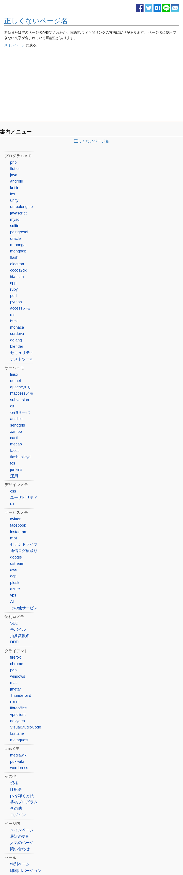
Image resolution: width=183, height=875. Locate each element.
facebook (18, 525)
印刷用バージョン (25, 870)
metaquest (19, 740)
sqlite (14, 226)
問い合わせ (20, 849)
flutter (15, 168)
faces (15, 450)
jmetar (15, 689)
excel (14, 702)
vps (13, 595)
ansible (16, 419)
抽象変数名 (20, 636)
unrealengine (21, 206)
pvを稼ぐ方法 (22, 796)
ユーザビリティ (24, 497)
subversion (19, 400)
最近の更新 (20, 836)
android (16, 181)
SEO (14, 623)
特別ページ (20, 864)
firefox (15, 657)
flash (14, 257)
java (13, 175)
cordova (17, 333)
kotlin (14, 188)
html (14, 321)
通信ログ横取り (24, 551)
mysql (15, 219)
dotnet (15, 381)
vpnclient (18, 714)
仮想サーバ (20, 412)
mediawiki (18, 755)
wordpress (19, 768)
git (12, 406)
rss (12, 315)
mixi (13, 538)
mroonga (18, 245)
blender (16, 346)
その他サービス (24, 608)
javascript (18, 213)
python (16, 302)
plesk (14, 582)
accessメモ (20, 308)
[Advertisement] (91, 85)
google (16, 557)
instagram (18, 532)
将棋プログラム (24, 802)
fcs (12, 463)
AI (12, 601)
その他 (16, 808)
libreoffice (18, 708)
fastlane (17, 733)
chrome (16, 664)
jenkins (16, 469)
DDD (14, 642)
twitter (15, 519)
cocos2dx (18, 270)
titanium (17, 276)
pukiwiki (17, 761)
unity (14, 200)
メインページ (14, 45)
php (13, 162)
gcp (13, 576)
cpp (13, 283)
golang (16, 340)
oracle (15, 238)
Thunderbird (20, 695)
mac (14, 683)
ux (12, 504)
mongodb (18, 251)
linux (14, 374)
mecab (16, 444)
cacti (14, 438)
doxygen (17, 721)
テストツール (22, 359)
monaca (17, 327)
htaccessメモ (21, 393)
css (13, 491)
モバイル (18, 629)
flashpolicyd (20, 457)
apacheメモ (20, 387)
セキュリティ (22, 353)
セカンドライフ (24, 544)
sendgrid (17, 425)
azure (15, 589)
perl (13, 295)
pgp (13, 670)
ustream (17, 563)
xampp (16, 431)
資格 (14, 783)
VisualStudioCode (25, 727)
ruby (14, 289)
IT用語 (15, 789)
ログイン (18, 815)
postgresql (19, 232)
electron (17, 264)
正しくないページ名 (36, 21)
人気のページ (22, 842)
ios (12, 194)
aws (13, 570)
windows (17, 676)
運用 (14, 476)
